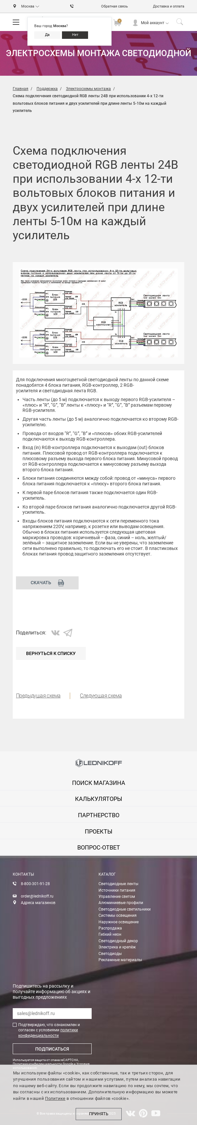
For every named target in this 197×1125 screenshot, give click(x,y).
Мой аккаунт (152, 23)
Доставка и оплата (168, 6)
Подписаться (52, 1049)
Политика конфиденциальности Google (43, 1064)
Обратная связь (114, 6)
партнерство (98, 815)
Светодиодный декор (118, 941)
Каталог (107, 874)
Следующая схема (101, 696)
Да (47, 35)
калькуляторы (98, 798)
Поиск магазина (98, 782)
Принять (98, 1114)
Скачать (47, 583)
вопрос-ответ (98, 847)
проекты (99, 831)
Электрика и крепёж (117, 947)
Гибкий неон (109, 934)
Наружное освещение (118, 922)
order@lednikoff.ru (37, 896)
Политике (55, 1098)
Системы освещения (117, 915)
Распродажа (110, 928)
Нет (75, 35)
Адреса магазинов (38, 902)
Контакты (23, 874)
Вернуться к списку (51, 653)
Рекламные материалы (120, 960)
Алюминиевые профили (120, 902)
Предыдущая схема (38, 696)
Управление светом (116, 896)
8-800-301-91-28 (35, 884)
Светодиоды (110, 953)
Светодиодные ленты (118, 884)
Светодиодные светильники (124, 909)
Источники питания (116, 890)
